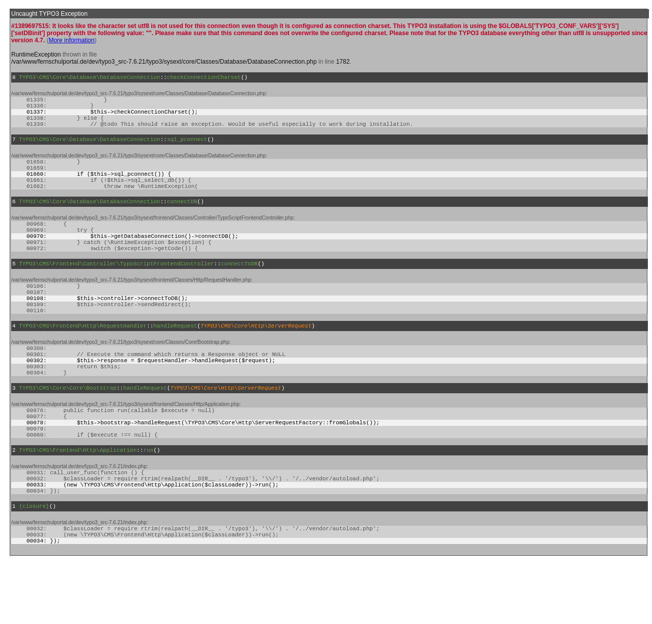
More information (71, 40)
